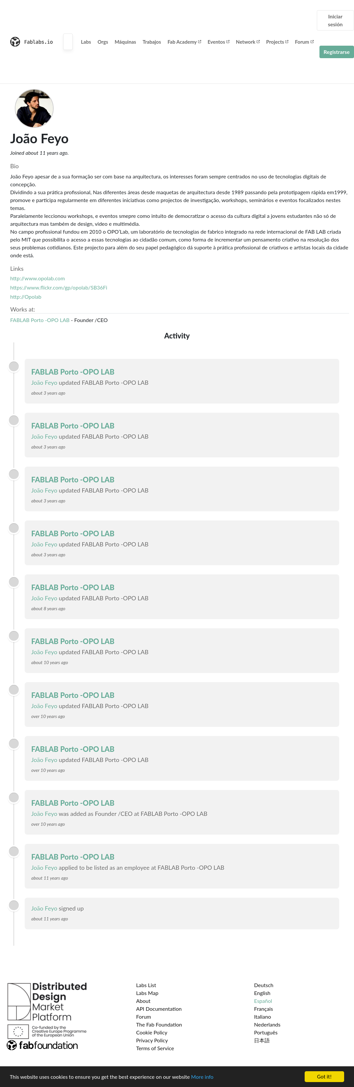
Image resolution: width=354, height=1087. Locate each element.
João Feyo (44, 382)
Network (248, 42)
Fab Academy (184, 42)
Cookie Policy (151, 1032)
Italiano (262, 1016)
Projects (277, 42)
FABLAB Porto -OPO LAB (39, 320)
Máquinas (125, 42)
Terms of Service (155, 1048)
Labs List (146, 985)
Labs (86, 42)
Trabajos (152, 42)
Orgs (103, 42)
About (143, 1001)
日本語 (262, 1040)
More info (202, 1077)
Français (263, 1009)
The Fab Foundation (159, 1024)
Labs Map (147, 993)
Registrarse (337, 52)
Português (265, 1032)
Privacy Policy (152, 1040)
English (262, 993)
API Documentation (159, 1009)
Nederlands (267, 1024)
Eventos (218, 42)
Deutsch (263, 985)
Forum (304, 42)
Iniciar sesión (335, 20)
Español (263, 1001)
